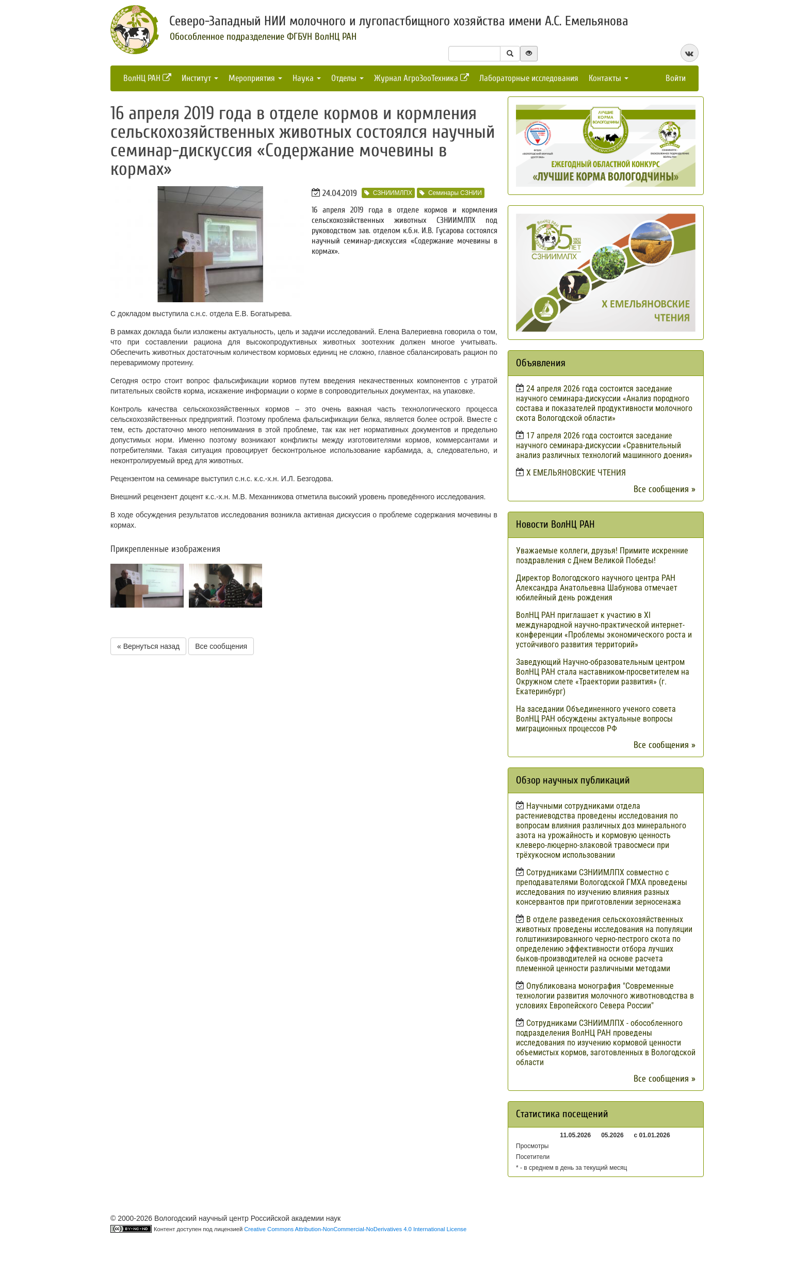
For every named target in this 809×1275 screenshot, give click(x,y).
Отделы (347, 78)
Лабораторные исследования (528, 78)
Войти (676, 78)
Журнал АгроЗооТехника (421, 78)
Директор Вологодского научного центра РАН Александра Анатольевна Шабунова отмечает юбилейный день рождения (596, 587)
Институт (200, 78)
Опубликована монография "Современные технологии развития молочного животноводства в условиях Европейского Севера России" (605, 995)
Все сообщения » (664, 489)
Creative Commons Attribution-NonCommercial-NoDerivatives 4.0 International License (355, 1229)
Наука (307, 78)
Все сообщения (221, 646)
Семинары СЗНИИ (450, 193)
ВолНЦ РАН (147, 78)
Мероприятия (255, 78)
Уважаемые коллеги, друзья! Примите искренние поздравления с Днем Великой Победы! (602, 555)
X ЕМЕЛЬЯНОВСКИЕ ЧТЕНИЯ (576, 473)
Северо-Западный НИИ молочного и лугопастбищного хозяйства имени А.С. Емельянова (398, 21)
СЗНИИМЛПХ (388, 193)
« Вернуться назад (148, 646)
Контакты (608, 78)
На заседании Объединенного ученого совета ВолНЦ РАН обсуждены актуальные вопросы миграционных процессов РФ (596, 718)
